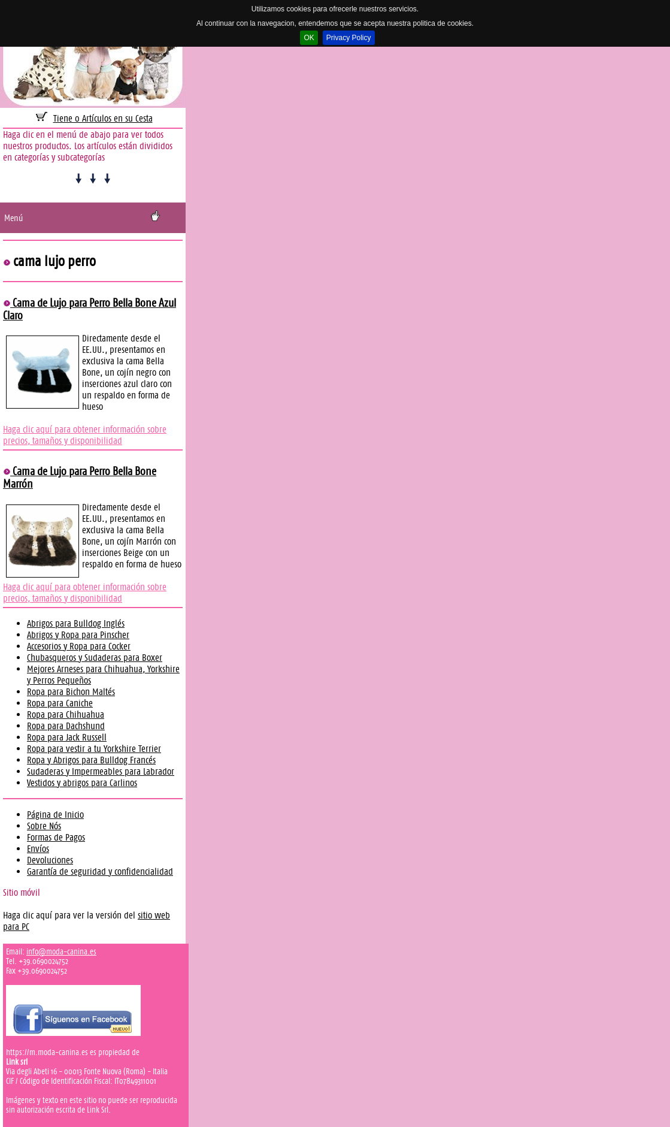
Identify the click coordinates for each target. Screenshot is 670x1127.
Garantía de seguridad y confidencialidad (100, 871)
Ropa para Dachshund (66, 726)
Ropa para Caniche (60, 703)
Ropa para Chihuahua (65, 714)
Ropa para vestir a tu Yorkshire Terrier (94, 748)
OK (309, 38)
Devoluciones (50, 860)
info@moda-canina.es (61, 951)
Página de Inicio (55, 814)
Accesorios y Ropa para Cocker (79, 646)
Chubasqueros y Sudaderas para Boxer (94, 657)
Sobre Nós (44, 826)
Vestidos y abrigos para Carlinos (82, 782)
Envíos (38, 848)
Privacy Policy (348, 38)
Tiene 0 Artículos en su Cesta (103, 118)
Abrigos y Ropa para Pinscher (78, 634)
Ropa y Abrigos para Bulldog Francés (91, 760)
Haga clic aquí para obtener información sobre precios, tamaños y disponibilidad (84, 435)
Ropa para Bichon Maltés (71, 691)
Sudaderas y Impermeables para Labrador (100, 771)
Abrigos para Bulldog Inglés (76, 623)
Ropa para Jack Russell (67, 737)
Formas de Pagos (56, 837)
